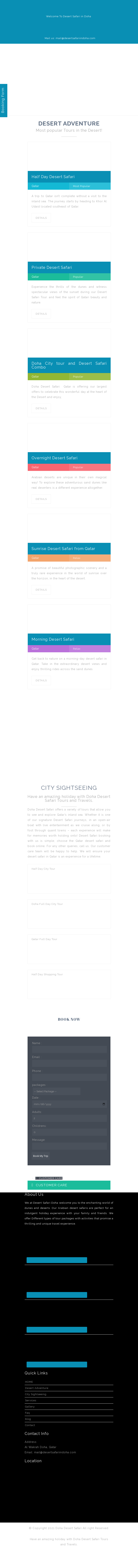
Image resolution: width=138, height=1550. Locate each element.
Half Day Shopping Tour (47, 974)
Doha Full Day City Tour (47, 904)
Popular (78, 276)
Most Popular (81, 186)
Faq (27, 1412)
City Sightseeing (35, 1394)
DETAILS (41, 217)
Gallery (30, 1406)
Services (30, 1400)
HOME (29, 1381)
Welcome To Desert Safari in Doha (68, 16)
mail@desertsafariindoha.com (55, 1452)
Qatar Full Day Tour (44, 939)
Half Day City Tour (43, 868)
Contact (30, 1425)
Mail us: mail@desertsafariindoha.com (70, 38)
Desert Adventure (36, 1388)
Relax (77, 558)
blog (28, 1419)
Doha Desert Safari (69, 1528)
